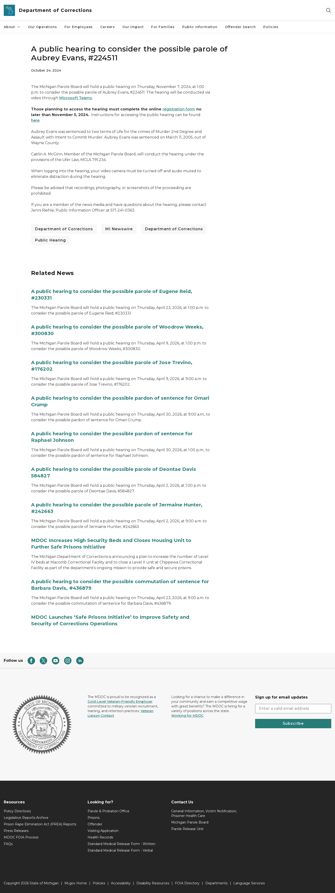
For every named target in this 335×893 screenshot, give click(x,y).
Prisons (94, 818)
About (12, 27)
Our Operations (42, 27)
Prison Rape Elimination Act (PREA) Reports (40, 824)
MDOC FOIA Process (21, 837)
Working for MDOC (187, 716)
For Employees (78, 27)
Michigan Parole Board (189, 822)
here (35, 120)
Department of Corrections (64, 229)
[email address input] (293, 708)
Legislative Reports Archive (26, 818)
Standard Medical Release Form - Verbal (120, 850)
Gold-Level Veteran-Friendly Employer (120, 701)
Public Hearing (50, 240)
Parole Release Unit (187, 829)
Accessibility (121, 883)
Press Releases (16, 831)
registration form (179, 109)
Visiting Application (103, 831)
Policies (270, 27)
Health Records (100, 837)
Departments (216, 883)
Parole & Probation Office (108, 811)
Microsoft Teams (75, 98)
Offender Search (240, 27)
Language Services (249, 883)
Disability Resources (152, 883)
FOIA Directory (187, 883)
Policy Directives (17, 811)
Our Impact (133, 27)
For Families (163, 27)
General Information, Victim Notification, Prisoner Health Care (204, 813)
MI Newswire (119, 229)
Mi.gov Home (75, 883)
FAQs (8, 844)
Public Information (199, 27)
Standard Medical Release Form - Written (121, 844)
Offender (95, 824)
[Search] (328, 10)
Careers (107, 27)
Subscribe (293, 723)
